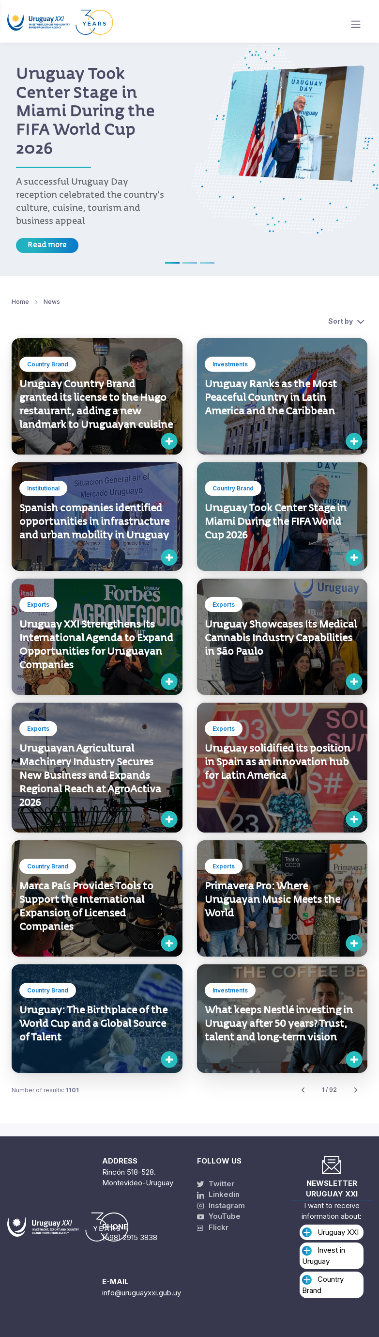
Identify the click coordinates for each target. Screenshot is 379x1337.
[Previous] (303, 1090)
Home (20, 301)
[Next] (355, 1090)
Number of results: (45, 1090)
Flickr (212, 1227)
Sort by (340, 321)
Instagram (221, 1205)
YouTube (219, 1216)
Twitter (215, 1183)
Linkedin (218, 1194)
